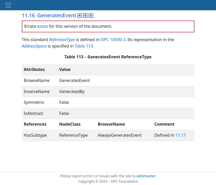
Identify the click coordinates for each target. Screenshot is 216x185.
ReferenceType (62, 39)
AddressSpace (34, 46)
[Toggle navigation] (8, 5)
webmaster (146, 175)
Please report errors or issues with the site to (98, 175)
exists (42, 26)
